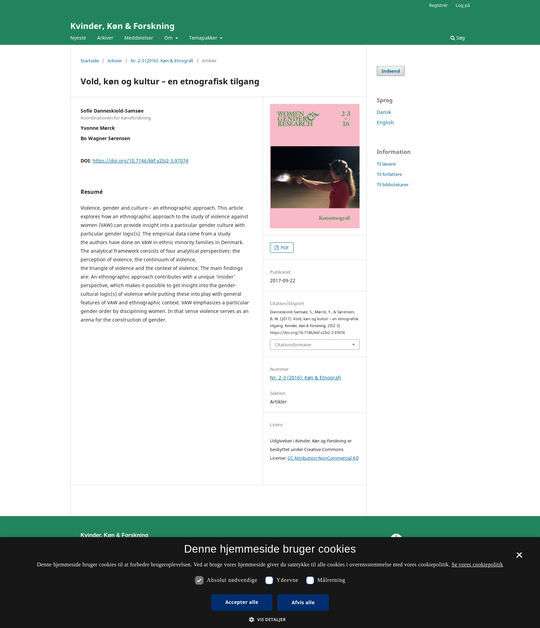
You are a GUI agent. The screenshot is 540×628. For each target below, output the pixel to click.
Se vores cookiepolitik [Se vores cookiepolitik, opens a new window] (477, 564)
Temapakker (204, 37)
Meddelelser (138, 37)
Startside (90, 60)
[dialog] (270, 582)
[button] (269, 619)
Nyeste (78, 37)
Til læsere (386, 164)
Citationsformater (293, 345)
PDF (284, 247)
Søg (457, 37)
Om (169, 37)
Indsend (391, 71)
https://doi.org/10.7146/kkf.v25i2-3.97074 (140, 160)
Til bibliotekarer (392, 184)
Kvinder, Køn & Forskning (122, 25)
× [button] (519, 557)
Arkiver (105, 37)
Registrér (438, 5)
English (385, 122)
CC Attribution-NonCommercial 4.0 (323, 458)
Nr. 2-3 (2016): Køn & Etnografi (162, 60)
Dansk (384, 112)
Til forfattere (389, 174)
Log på (463, 5)
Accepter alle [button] (241, 602)
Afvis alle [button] (303, 602)
